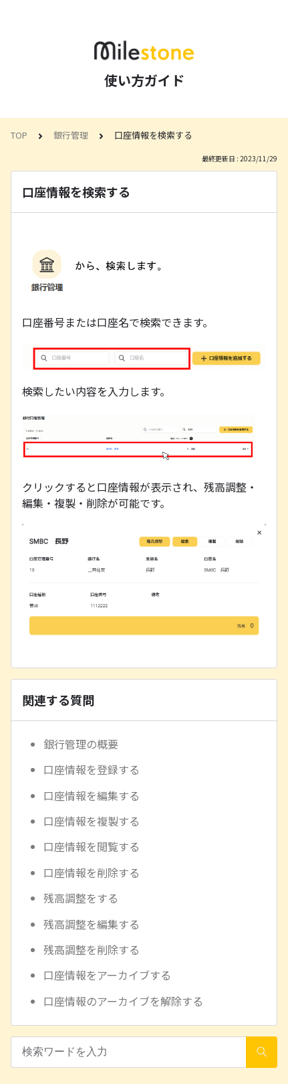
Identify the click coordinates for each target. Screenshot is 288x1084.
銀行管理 (70, 135)
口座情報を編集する (91, 795)
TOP (19, 135)
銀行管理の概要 (80, 744)
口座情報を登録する (91, 769)
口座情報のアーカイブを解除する (123, 1001)
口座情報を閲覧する (91, 846)
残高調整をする (80, 898)
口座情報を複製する (91, 821)
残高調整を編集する (91, 924)
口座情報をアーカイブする (107, 975)
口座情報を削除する (91, 872)
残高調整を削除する (91, 949)
